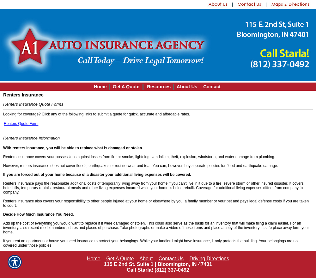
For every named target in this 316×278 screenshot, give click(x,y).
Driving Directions (209, 258)
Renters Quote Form (21, 123)
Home (93, 258)
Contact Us (171, 258)
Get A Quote (120, 258)
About (146, 258)
